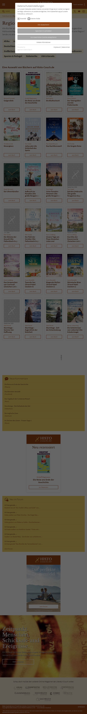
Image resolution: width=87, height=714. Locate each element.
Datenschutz (66, 47)
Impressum (57, 47)
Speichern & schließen (43, 31)
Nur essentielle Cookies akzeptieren (43, 37)
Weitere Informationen (43, 42)
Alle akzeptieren (43, 25)
